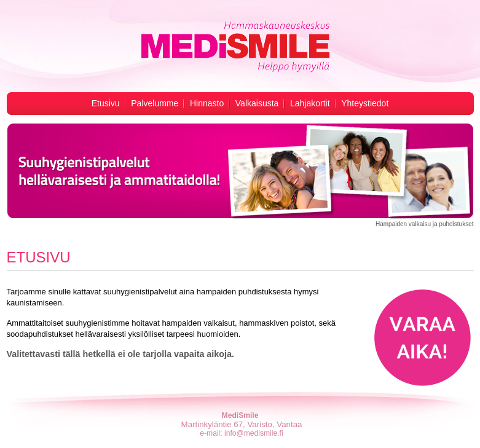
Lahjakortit (310, 103)
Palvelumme (154, 103)
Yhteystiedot (364, 103)
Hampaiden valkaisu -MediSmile (234, 46)
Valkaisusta (257, 103)
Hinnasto (207, 103)
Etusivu (106, 103)
